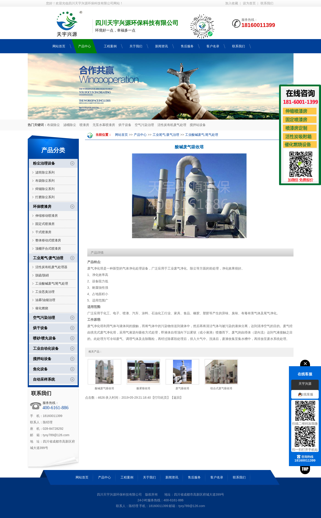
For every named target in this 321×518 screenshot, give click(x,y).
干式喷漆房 (43, 232)
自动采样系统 (44, 379)
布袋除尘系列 (45, 180)
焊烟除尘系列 (45, 189)
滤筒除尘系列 (45, 172)
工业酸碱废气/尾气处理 (51, 283)
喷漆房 (84, 125)
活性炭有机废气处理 (171, 125)
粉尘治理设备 (44, 163)
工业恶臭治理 (45, 292)
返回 (176, 397)
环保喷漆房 (42, 206)
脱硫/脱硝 (42, 275)
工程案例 (127, 477)
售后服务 (194, 477)
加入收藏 (231, 3)
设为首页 (249, 3)
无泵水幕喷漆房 (104, 125)
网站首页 (121, 134)
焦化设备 (40, 369)
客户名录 (216, 477)
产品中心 (140, 134)
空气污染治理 (144, 125)
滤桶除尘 (69, 125)
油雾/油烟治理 (45, 300)
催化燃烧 (41, 308)
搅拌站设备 (198, 125)
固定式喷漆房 (45, 224)
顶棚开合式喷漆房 (48, 248)
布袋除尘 (53, 125)
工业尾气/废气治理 (48, 258)
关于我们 (149, 477)
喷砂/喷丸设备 (44, 338)
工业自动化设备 (46, 348)
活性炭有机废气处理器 (51, 267)
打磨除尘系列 (45, 197)
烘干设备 (124, 125)
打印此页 (160, 397)
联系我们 (267, 3)
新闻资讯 (171, 477)
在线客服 (306, 394)
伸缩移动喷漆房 (46, 215)
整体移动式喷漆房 (48, 240)
